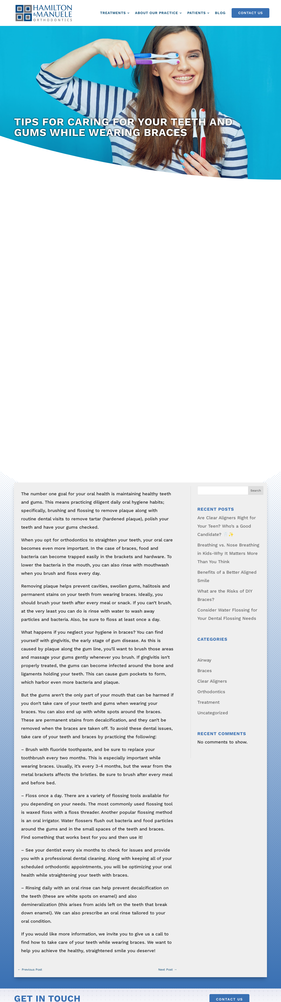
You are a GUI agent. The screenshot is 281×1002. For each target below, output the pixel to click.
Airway (204, 368)
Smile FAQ (25, 787)
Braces (204, 379)
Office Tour (26, 808)
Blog (220, 13)
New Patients (162, 787)
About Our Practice (156, 13)
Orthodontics (211, 400)
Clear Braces (94, 816)
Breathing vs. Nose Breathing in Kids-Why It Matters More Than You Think (228, 262)
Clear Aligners (212, 389)
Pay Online (233, 809)
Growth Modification (102, 848)
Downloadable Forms (170, 777)
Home (20, 755)
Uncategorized (212, 421)
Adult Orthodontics (101, 766)
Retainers (91, 838)
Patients (196, 13)
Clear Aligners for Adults (107, 878)
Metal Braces (94, 827)
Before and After (165, 755)
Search (255, 199)
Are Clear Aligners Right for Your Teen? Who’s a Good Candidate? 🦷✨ (226, 235)
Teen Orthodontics (100, 755)
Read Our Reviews (33, 829)
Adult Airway (94, 777)
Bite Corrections (98, 806)
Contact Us (250, 13)
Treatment (208, 410)
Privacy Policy (169, 989)
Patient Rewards (31, 819)
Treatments (113, 13)
